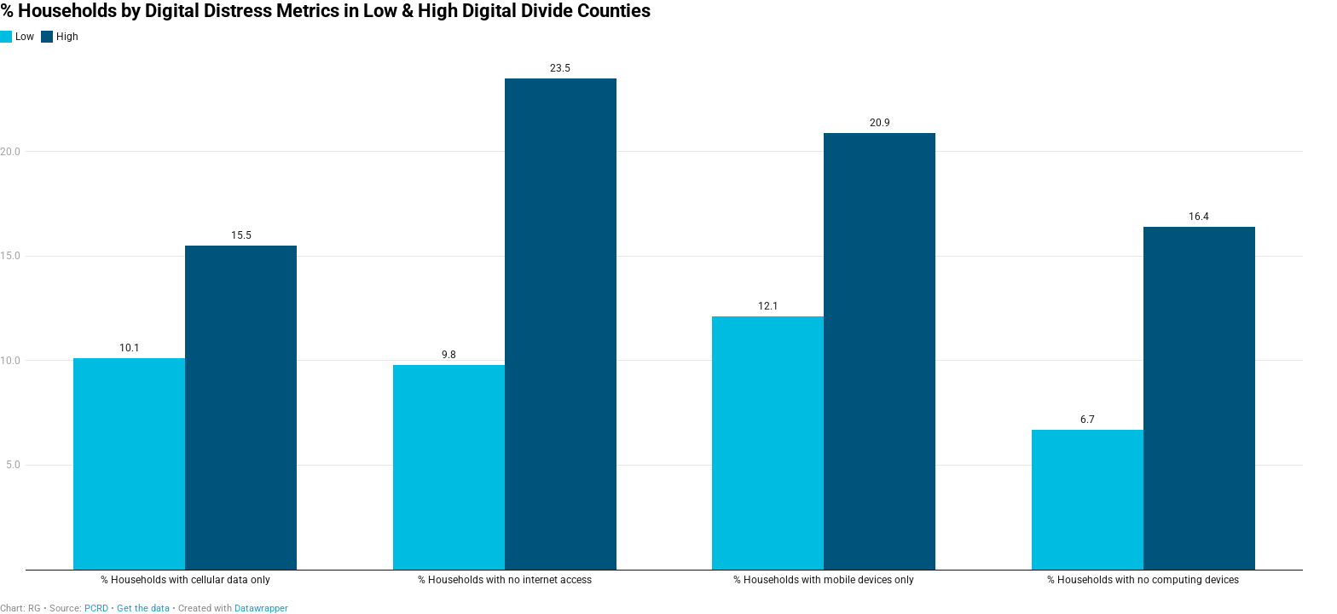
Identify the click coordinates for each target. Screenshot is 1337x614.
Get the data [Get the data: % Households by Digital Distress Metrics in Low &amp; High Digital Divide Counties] (143, 608)
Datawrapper (261, 608)
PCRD (96, 608)
